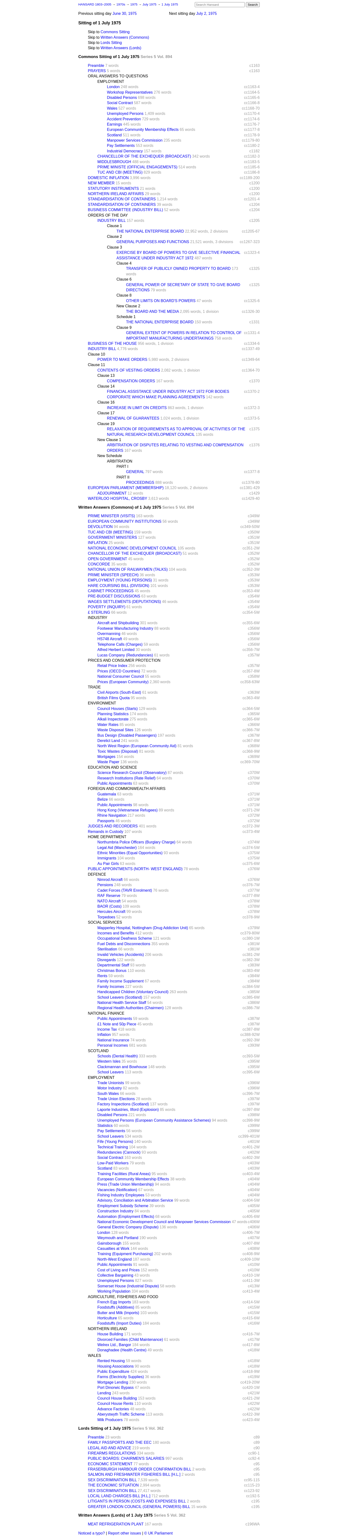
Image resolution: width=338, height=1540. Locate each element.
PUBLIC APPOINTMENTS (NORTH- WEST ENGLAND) (135, 869)
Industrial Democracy (125, 151)
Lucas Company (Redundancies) (125, 655)
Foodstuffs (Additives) (115, 1307)
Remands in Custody (105, 832)
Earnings (114, 124)
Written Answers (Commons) (124, 37)
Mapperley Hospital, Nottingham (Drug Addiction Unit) (142, 928)
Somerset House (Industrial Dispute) (128, 1286)
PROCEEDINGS (140, 482)
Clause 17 (106, 413)
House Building (110, 1334)
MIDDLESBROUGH (114, 162)
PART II (122, 477)
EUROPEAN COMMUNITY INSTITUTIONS (124, 521)
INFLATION (97, 543)
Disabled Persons (122, 98)
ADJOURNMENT (112, 493)
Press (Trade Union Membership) (125, 1184)
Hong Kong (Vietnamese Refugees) (127, 810)
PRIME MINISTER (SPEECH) (113, 575)
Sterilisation (107, 949)
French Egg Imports (114, 1302)
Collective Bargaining (115, 1275)
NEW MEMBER (101, 183)
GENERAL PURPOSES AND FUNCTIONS (152, 242)
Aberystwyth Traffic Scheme (121, 1414)
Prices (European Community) (122, 682)
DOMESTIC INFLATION (108, 178)
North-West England (114, 1259)
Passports (105, 821)
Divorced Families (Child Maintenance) (130, 1340)
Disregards (106, 960)
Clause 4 (124, 263)
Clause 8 (124, 295)
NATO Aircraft (109, 901)
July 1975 (150, 4)
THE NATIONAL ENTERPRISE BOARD (150, 231)
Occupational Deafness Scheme (124, 938)
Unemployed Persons (125, 114)
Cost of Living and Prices (118, 1270)
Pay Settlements (121, 146)
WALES (94, 1355)
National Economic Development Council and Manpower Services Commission (164, 1222)
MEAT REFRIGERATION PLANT (116, 1524)
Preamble (96, 66)
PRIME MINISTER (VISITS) (111, 516)
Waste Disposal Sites (115, 730)
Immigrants (106, 858)
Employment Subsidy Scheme (122, 1206)
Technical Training (112, 1147)
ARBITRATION (119, 461)
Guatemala (106, 794)
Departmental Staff (113, 965)
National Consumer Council (120, 676)
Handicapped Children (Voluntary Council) (133, 992)
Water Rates (107, 725)
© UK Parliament (158, 1533)
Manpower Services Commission (135, 140)
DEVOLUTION (100, 527)
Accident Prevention (124, 119)
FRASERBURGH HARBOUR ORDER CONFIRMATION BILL (139, 1469)
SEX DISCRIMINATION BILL (112, 1480)
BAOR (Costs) (109, 906)
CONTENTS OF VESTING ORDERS (128, 370)
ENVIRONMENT (102, 703)
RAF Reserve (108, 896)
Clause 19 (106, 424)
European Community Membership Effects (143, 130)
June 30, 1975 (124, 13)
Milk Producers (110, 1420)
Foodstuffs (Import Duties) (119, 1323)
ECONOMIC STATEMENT (110, 1464)
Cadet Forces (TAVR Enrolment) (124, 890)
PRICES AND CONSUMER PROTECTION (124, 660)
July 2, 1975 (206, 13)
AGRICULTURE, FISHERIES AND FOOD (123, 1297)
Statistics (105, 1126)
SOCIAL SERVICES (105, 922)
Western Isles (109, 1061)
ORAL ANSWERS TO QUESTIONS (118, 76)
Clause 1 (114, 226)
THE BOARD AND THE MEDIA (152, 311)
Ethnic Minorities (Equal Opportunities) (130, 853)
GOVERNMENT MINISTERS (112, 537)
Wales (112, 108)
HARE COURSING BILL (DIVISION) (118, 586)
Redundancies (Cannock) (119, 1152)
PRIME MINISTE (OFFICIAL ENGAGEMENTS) (137, 167)
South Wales (108, 1094)
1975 (134, 4)
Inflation (104, 1035)
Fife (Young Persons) (115, 1142)
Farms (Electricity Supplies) (120, 1377)
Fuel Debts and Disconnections (123, 944)
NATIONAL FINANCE (106, 1013)
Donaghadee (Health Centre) (121, 1350)
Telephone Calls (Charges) (120, 644)
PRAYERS (97, 71)
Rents (102, 976)
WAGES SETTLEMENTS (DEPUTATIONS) (124, 602)
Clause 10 (96, 354)
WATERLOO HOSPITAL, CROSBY (117, 498)
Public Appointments (114, 783)
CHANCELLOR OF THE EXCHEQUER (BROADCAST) (144, 156)
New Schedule (109, 456)
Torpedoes (106, 917)
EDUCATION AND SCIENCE (112, 767)
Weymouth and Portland (117, 1238)
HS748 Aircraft (109, 639)
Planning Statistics (113, 714)
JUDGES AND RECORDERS (113, 826)
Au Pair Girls (108, 864)
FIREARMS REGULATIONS (112, 1453)
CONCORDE (99, 564)
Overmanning (108, 634)
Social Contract (120, 103)
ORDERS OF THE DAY (108, 215)
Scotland (114, 135)
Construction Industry (115, 1211)
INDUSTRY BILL (111, 220)
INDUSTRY (97, 618)
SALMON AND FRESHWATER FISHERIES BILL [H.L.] (134, 1474)
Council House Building (117, 1398)
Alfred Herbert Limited (116, 650)
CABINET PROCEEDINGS (111, 591)
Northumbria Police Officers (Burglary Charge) (136, 842)
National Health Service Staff (121, 1003)
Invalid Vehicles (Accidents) (120, 955)
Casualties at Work (113, 1249)
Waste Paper (108, 762)
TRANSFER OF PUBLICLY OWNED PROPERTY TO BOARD (178, 268)
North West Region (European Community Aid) (136, 746)
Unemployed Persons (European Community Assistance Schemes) (154, 1120)
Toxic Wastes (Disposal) (117, 751)
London (113, 87)
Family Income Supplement (120, 981)
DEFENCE (97, 874)
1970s (121, 4)
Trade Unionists (110, 1083)
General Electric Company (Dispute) (127, 1227)
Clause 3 (114, 247)
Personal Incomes (112, 1045)
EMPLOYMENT (110, 82)
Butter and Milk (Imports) (118, 1313)
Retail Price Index (112, 666)
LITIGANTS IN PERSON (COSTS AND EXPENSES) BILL (137, 1501)
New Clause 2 (128, 306)
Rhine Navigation (112, 815)
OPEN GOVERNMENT (107, 559)
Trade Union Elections (116, 1099)
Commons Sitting (115, 32)
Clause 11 (96, 365)
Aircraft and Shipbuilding (118, 623)
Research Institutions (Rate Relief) (126, 778)
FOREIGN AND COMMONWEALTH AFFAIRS (126, 789)
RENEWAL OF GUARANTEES (133, 418)
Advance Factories (113, 1409)
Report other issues (124, 1533)
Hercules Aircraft (111, 912)
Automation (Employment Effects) (125, 1217)
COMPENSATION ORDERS (131, 381)
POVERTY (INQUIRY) (106, 607)
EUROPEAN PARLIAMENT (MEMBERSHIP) (126, 488)
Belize (102, 799)
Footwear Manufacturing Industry (125, 628)
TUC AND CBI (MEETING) (120, 172)
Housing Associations (115, 1366)
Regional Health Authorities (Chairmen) (130, 1008)
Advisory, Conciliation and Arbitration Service (135, 1200)
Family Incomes (110, 987)
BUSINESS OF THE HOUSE (112, 343)
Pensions (105, 885)
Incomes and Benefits (115, 933)
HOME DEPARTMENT (107, 837)
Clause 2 (114, 236)
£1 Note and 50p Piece (116, 1024)
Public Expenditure (113, 1371)
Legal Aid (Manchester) (117, 848)
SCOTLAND (98, 1051)
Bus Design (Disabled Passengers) (127, 735)
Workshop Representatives (130, 92)
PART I (122, 466)
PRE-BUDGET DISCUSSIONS (114, 596)
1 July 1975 (169, 4)
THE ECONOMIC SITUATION (113, 1485)
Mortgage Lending (112, 1382)
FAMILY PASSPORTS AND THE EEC (120, 1442)
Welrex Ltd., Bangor (114, 1345)
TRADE (94, 687)
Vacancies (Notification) (117, 1190)
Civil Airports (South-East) (119, 692)
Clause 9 (124, 327)
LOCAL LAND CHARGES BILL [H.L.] (119, 1496)
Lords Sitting (111, 43)
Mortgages (106, 757)
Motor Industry (109, 1088)
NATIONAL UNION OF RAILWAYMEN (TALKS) (128, 569)
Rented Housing (111, 1361)
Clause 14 (106, 386)
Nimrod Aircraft (110, 880)
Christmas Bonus (112, 971)
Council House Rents (115, 1403)
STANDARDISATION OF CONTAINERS (122, 199)
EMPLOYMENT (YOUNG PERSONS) (120, 580)
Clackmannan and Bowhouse (122, 1067)
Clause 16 (106, 402)
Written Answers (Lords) (120, 48)
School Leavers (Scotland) (119, 997)
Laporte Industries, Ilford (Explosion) (128, 1110)
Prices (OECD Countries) (118, 671)
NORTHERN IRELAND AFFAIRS (116, 194)
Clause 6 (124, 279)
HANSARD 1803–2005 (94, 4)
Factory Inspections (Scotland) (123, 1104)
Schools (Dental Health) (117, 1056)
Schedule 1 (126, 317)
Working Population (113, 1291)
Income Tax (107, 1029)
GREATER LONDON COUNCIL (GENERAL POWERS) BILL (139, 1507)
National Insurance (113, 1040)
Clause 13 (106, 375)
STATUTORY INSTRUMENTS (113, 189)
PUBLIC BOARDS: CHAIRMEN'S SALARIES (126, 1458)
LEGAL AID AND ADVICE (109, 1448)
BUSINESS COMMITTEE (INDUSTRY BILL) (125, 210)
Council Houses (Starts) (117, 709)
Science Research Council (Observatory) (132, 773)
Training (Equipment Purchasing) (125, 1254)
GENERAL (135, 472)
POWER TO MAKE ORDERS (122, 359)
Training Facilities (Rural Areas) (124, 1174)
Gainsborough (109, 1243)
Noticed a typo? (91, 1533)
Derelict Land (108, 741)
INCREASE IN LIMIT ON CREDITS (137, 408)
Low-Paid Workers (112, 1163)
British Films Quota (113, 698)
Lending (104, 1393)
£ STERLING (99, 612)
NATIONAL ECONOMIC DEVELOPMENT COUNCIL (132, 548)
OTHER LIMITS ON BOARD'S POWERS (160, 301)
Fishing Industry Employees (120, 1195)
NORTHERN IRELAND (107, 1329)
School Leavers (110, 1072)
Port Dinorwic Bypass (115, 1387)
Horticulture (107, 1318)
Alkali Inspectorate (113, 719)
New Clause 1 (109, 440)
